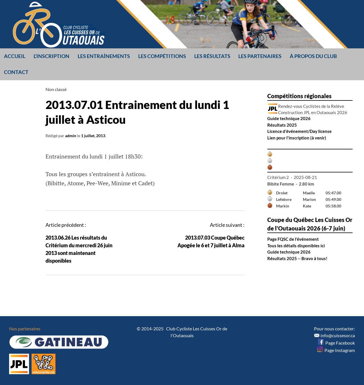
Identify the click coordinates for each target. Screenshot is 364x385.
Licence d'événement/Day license (299, 131)
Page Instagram (336, 350)
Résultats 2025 (282, 124)
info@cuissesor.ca (337, 335)
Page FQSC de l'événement (293, 239)
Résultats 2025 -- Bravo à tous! (297, 258)
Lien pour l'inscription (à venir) (296, 137)
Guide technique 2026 (289, 118)
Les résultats (212, 56)
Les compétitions (162, 56)
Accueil (14, 56)
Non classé (56, 89)
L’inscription (51, 56)
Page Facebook (336, 342)
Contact (16, 72)
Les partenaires (260, 56)
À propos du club (313, 56)
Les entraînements (104, 56)
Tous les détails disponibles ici (296, 245)
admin (70, 135)
